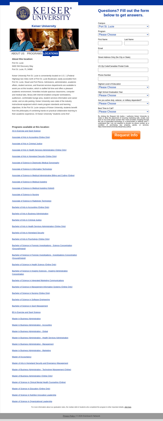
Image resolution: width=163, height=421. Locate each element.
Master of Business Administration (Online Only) (32, 376)
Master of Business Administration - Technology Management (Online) (41, 369)
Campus (101, 23)
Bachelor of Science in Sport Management (30, 306)
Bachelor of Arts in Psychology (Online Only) (31, 239)
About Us (18, 53)
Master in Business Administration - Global (30, 331)
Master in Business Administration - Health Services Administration (40, 338)
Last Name (129, 39)
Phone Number (104, 75)
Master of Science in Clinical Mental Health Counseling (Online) (39, 382)
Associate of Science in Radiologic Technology (31, 201)
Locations (50, 53)
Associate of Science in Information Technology (32, 169)
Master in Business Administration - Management (33, 344)
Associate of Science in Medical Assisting (29, 182)
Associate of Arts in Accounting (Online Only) (31, 137)
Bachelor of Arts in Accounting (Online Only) (30, 207)
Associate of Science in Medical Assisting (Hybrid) (33, 188)
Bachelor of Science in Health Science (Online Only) (34, 264)
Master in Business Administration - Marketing (31, 350)
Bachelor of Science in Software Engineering (31, 299)
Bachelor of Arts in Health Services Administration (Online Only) (39, 226)
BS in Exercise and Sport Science (26, 312)
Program (101, 31)
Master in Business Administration (26, 319)
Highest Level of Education (109, 84)
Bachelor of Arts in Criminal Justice (27, 220)
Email (100, 48)
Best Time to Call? (105, 108)
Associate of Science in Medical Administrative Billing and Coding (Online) (43, 175)
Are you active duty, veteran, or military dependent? (120, 100)
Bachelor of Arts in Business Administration (30, 214)
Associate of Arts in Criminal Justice (27, 144)
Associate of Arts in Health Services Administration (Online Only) (39, 150)
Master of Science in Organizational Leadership (32, 401)
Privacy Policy (69, 416)
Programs (34, 53)
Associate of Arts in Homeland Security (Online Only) (34, 156)
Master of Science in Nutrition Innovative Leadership (34, 395)
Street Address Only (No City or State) (114, 57)
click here (127, 407)
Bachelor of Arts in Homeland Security (28, 233)
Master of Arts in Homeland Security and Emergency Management (40, 363)
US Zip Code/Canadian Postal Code (113, 66)
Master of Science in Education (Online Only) (31, 389)
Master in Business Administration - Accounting (32, 325)
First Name (102, 39)
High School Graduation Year (110, 92)
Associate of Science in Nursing (25, 194)
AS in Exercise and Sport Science (26, 131)
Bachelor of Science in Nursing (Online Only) (31, 293)
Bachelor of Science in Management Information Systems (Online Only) (42, 287)
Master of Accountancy (21, 357)
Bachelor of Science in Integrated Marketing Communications (38, 280)
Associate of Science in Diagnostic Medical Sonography (35, 163)
